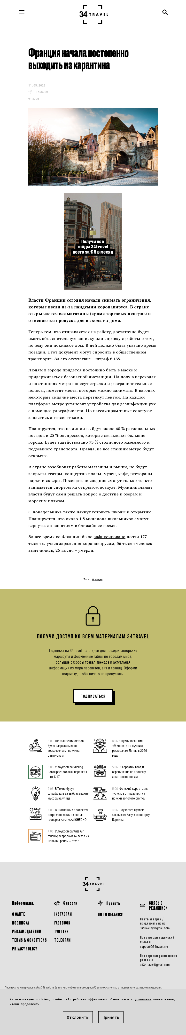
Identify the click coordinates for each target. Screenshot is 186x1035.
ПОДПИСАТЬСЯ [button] (93, 696)
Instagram (63, 914)
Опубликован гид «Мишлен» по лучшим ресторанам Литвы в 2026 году (129, 747)
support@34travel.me (154, 947)
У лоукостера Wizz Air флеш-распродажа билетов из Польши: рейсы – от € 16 (68, 836)
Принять (110, 1017)
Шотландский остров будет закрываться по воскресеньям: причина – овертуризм (66, 747)
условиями (143, 999)
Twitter (61, 931)
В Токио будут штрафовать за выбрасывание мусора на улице (68, 793)
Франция (97, 579)
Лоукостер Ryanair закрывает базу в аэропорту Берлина (131, 815)
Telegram (62, 940)
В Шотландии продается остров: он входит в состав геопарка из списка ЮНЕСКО (68, 815)
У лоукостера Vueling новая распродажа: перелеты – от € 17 (67, 772)
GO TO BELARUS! (111, 914)
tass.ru (42, 92)
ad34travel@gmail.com (155, 965)
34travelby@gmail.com (155, 928)
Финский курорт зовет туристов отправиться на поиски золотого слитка (130, 793)
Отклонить (78, 1017)
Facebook (62, 922)
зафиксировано (109, 536)
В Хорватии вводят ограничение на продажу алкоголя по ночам (129, 772)
